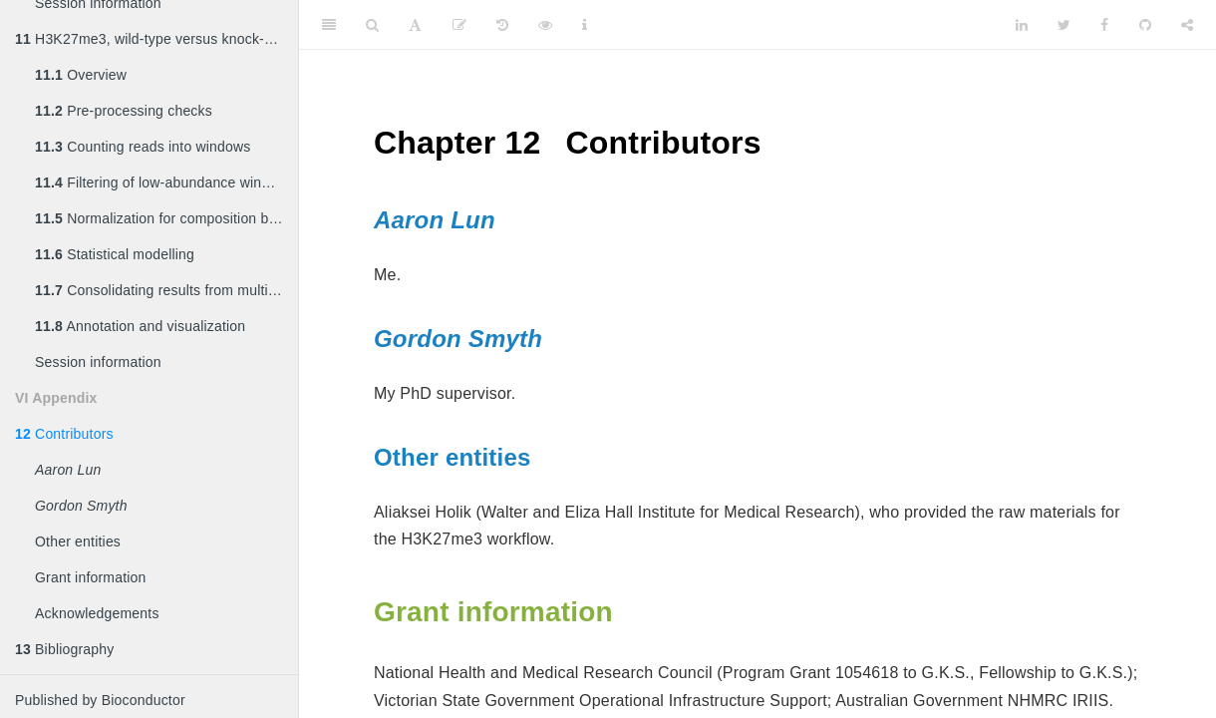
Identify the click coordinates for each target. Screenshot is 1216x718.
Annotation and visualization (140, 326)
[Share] (1187, 25)
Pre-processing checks (123, 111)
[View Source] (545, 25)
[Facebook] (1104, 25)
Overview (81, 75)
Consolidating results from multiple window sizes (166, 290)
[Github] (1145, 25)
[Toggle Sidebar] (329, 25)
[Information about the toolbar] (584, 25)
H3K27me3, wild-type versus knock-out (149, 39)
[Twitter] (1064, 25)
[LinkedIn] (1022, 25)
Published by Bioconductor (100, 700)
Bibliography (65, 649)
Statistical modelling (114, 254)
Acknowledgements (97, 613)
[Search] (372, 25)
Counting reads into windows (143, 147)
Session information (98, 362)
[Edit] (459, 25)
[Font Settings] (415, 25)
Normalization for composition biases (166, 218)
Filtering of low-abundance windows (165, 182)
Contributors (64, 434)
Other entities (78, 541)
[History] (502, 25)
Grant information (91, 577)
